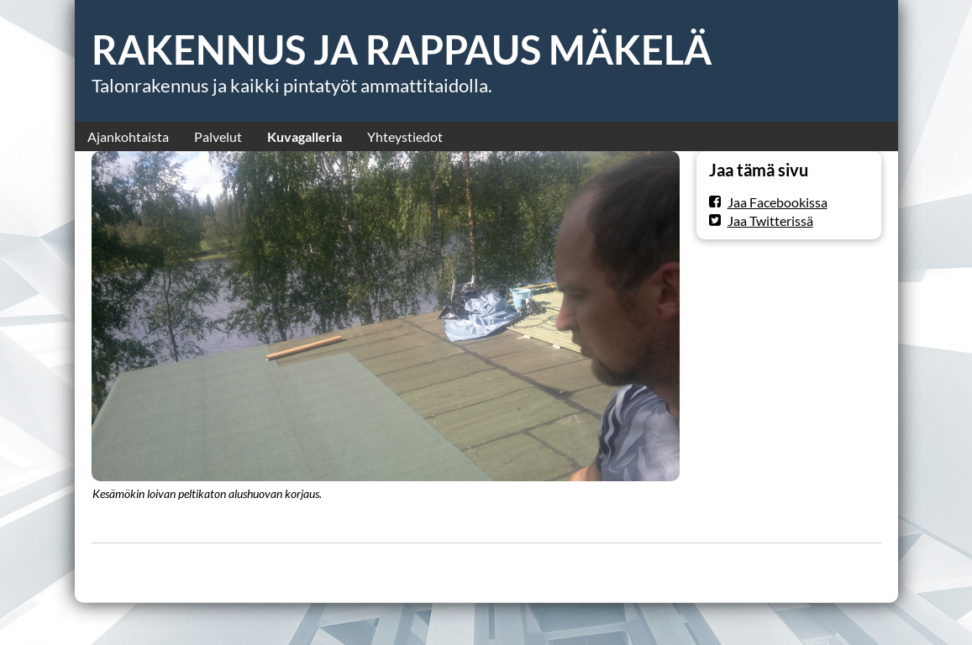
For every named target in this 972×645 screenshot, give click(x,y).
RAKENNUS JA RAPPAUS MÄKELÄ (402, 49)
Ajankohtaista (128, 136)
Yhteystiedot (405, 136)
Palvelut (218, 136)
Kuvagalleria (304, 136)
